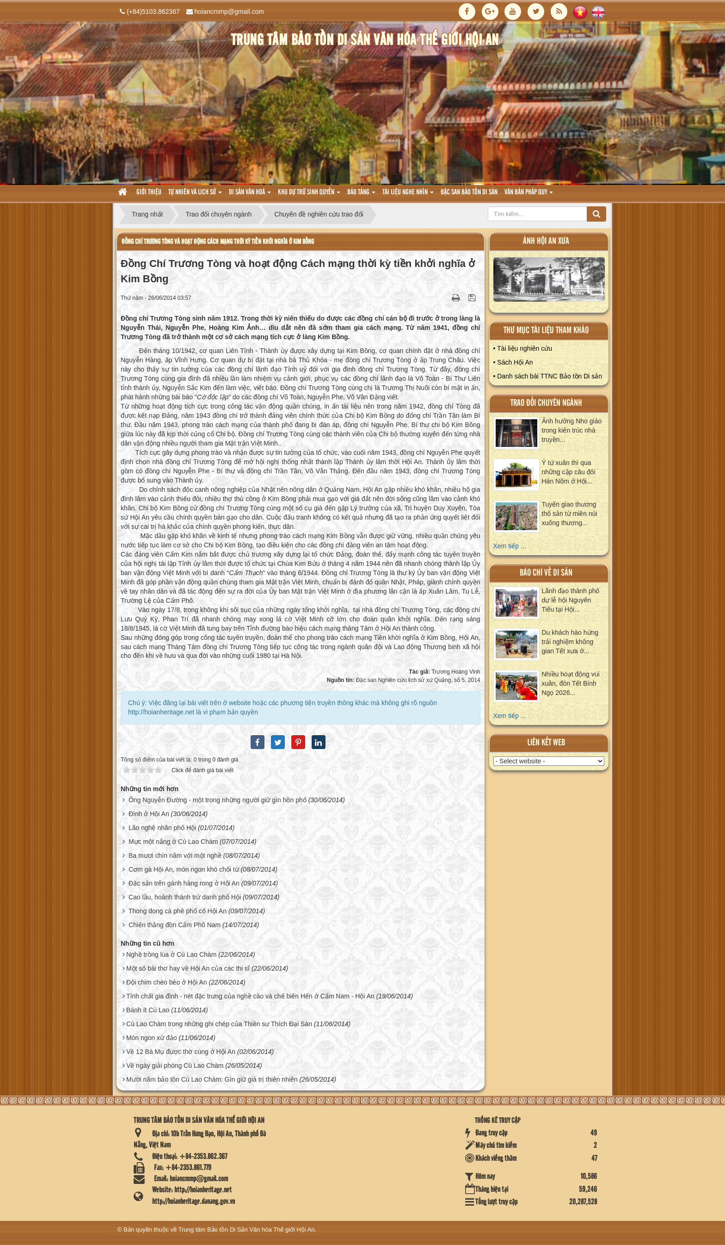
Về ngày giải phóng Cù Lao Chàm (175, 1065)
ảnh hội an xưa (546, 241)
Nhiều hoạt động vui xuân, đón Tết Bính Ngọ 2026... (571, 683)
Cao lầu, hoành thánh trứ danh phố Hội (185, 897)
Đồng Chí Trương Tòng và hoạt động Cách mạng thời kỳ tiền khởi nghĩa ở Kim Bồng (218, 242)
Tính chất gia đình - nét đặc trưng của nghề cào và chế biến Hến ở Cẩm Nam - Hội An (250, 996)
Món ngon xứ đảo (151, 1037)
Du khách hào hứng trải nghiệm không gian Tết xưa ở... (570, 642)
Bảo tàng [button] (361, 195)
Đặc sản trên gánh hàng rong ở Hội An (184, 883)
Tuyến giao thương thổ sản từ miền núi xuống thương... (569, 513)
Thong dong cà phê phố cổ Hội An (178, 911)
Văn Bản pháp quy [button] (528, 195)
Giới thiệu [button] (148, 192)
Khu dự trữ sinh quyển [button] (309, 195)
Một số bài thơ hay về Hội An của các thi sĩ (188, 968)
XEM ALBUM (549, 281)
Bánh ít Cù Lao (147, 1010)
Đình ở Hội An (149, 814)
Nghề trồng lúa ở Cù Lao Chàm (171, 954)
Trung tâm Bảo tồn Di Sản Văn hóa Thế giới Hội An (246, 1229)
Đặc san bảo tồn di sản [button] (469, 192)
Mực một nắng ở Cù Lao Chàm (173, 841)
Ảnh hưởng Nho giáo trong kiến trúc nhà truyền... (572, 430)
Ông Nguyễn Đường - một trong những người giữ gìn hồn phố (218, 800)
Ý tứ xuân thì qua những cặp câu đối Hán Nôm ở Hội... (569, 472)
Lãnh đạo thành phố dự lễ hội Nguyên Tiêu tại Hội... (571, 600)
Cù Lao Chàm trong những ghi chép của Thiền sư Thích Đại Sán (219, 1024)
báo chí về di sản (546, 573)
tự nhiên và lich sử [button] (195, 195)
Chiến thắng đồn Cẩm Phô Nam (175, 925)
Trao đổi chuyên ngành (546, 403)
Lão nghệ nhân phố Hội (162, 827)
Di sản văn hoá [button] (250, 195)
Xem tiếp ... (509, 546)
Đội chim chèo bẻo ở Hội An (166, 982)
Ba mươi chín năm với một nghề (175, 855)
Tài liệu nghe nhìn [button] (408, 195)
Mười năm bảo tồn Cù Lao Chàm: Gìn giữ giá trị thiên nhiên (212, 1079)
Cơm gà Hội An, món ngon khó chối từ (184, 869)
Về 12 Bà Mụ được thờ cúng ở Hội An (180, 1051)
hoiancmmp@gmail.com (229, 11)
